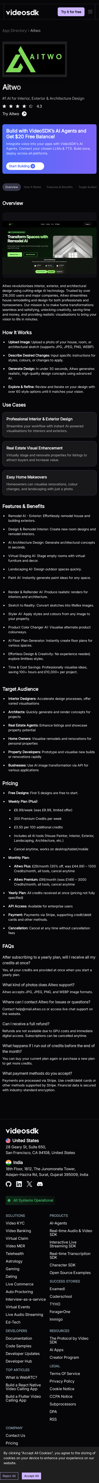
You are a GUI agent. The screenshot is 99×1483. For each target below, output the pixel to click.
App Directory (14, 30)
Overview (11, 187)
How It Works (32, 187)
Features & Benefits (60, 187)
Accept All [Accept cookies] (31, 1476)
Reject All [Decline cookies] (9, 1476)
